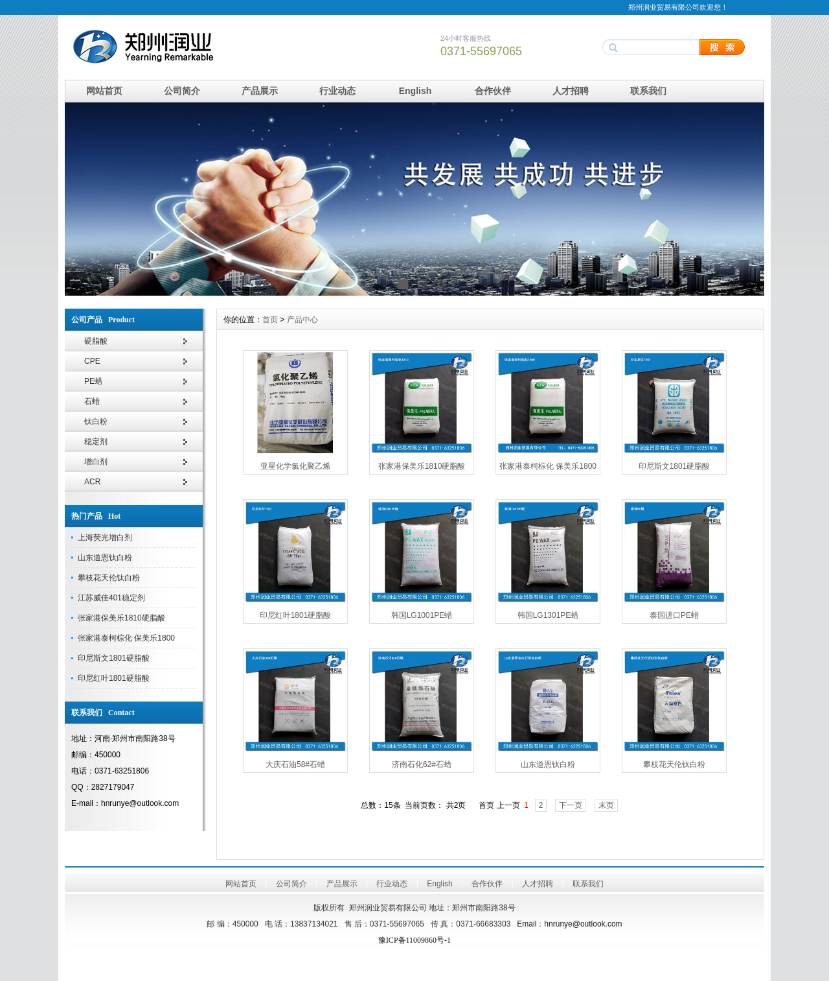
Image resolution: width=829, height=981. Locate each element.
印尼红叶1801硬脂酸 (114, 678)
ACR (92, 481)
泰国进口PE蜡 (674, 615)
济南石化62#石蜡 (421, 764)
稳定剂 (96, 441)
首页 (270, 319)
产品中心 (302, 319)
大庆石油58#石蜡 (295, 764)
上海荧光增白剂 (105, 537)
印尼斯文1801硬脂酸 (114, 658)
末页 (606, 805)
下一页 (570, 805)
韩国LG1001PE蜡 (422, 615)
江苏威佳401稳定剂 (111, 597)
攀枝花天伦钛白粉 (109, 577)
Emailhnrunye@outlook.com (569, 923)
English (415, 91)
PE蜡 (93, 381)
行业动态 (337, 91)
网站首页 (104, 91)
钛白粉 (96, 421)
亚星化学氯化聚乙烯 (295, 466)
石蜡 (92, 401)
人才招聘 (570, 91)
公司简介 (182, 91)
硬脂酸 (96, 341)
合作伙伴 (493, 91)
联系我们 (648, 91)
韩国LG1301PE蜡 (548, 615)
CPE (92, 361)
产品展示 (260, 91)
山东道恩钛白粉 (105, 557)
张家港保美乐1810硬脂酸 (121, 617)
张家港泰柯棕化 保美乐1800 (126, 638)
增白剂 (96, 461)
